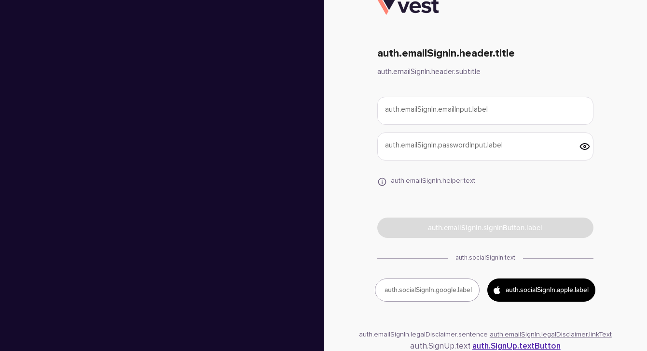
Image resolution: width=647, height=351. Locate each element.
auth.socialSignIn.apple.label (540, 290)
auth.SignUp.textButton (516, 346)
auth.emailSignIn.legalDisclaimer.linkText (551, 334)
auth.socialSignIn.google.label (428, 290)
